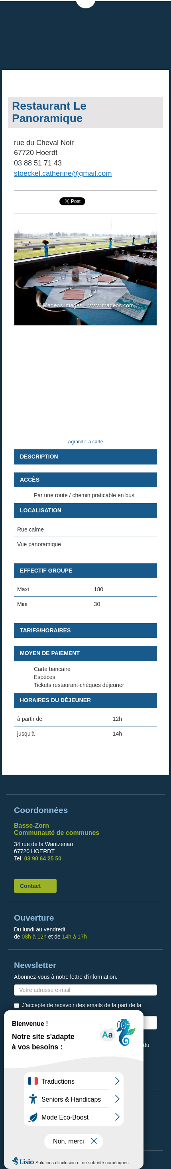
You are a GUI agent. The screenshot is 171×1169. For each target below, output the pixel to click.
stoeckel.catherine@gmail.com (63, 173)
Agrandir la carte (85, 442)
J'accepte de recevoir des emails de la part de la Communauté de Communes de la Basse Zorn (81, 1008)
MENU (157, 12)
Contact (30, 886)
